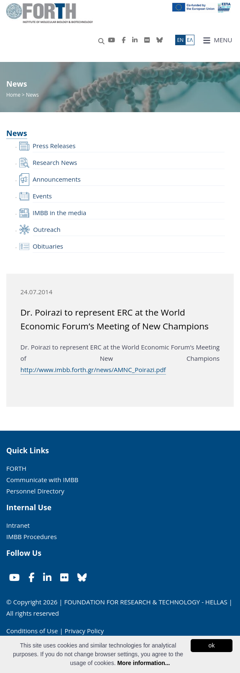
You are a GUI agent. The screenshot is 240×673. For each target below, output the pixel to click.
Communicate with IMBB (42, 479)
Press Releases (54, 145)
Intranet (18, 525)
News (16, 133)
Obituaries (48, 246)
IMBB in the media (59, 212)
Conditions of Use (32, 631)
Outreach (47, 229)
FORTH (16, 468)
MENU (217, 40)
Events (42, 196)
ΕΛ (190, 40)
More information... (143, 663)
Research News (55, 162)
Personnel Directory (35, 491)
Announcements (57, 179)
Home (14, 94)
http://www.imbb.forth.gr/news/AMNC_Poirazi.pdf (93, 369)
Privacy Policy (84, 631)
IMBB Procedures (31, 536)
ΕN (180, 40)
